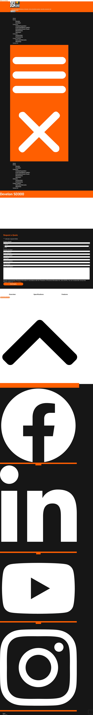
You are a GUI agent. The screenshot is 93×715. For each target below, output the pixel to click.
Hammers (18, 32)
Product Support (17, 38)
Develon (17, 21)
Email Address (7, 229)
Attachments (19, 30)
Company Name (8, 232)
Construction (19, 35)
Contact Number (8, 227)
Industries (15, 33)
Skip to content (4, 0)
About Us (5, 692)
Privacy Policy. (17, 259)
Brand (14, 19)
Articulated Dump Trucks (22, 29)
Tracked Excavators (20, 26)
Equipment (15, 24)
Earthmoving (19, 37)
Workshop (18, 41)
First (6, 224)
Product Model (7, 218)
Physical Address (8, 238)
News (4, 690)
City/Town (6, 235)
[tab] (12, 271)
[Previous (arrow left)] (0, 714)
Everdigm (18, 23)
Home (14, 18)
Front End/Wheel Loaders (22, 27)
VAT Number (6, 241)
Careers (5, 693)
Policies (4, 694)
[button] (39, 103)
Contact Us (15, 43)
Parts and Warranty (20, 40)
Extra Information (8, 243)
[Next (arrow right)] (1, 714)
